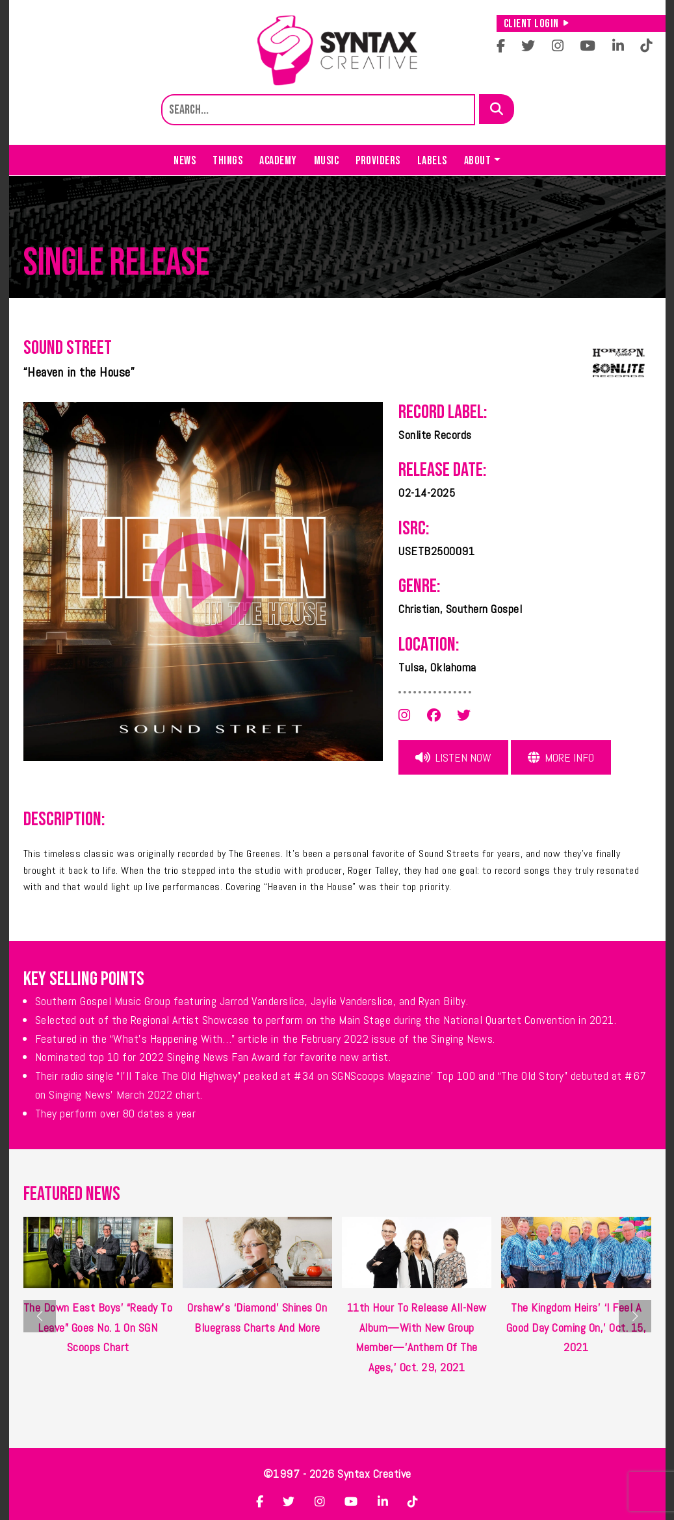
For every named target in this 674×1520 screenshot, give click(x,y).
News (185, 161)
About (477, 161)
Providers (378, 161)
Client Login (536, 24)
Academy (278, 161)
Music (326, 161)
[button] (635, 1316)
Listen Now (453, 757)
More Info (561, 757)
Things (227, 161)
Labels (432, 161)
